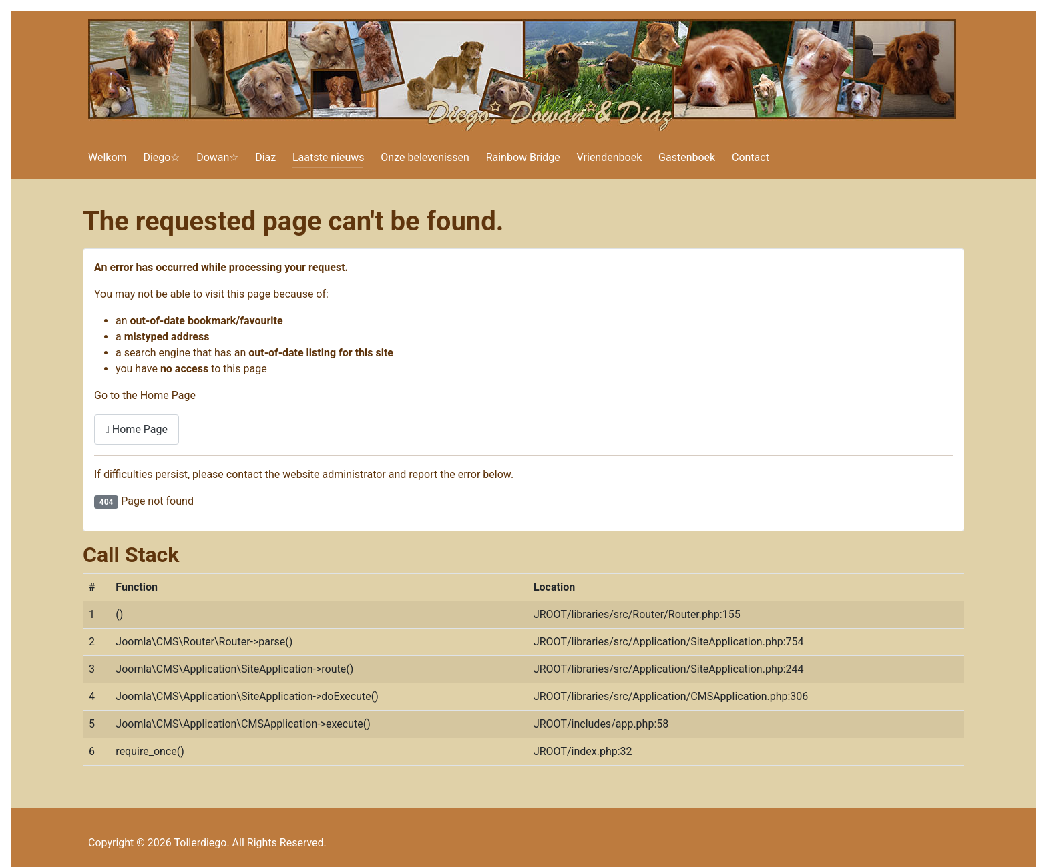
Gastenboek (686, 157)
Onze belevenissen (425, 157)
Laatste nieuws (328, 157)
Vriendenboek (609, 157)
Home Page (137, 429)
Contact (750, 157)
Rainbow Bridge (523, 157)
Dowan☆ (217, 157)
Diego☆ (161, 157)
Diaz (265, 157)
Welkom (107, 157)
